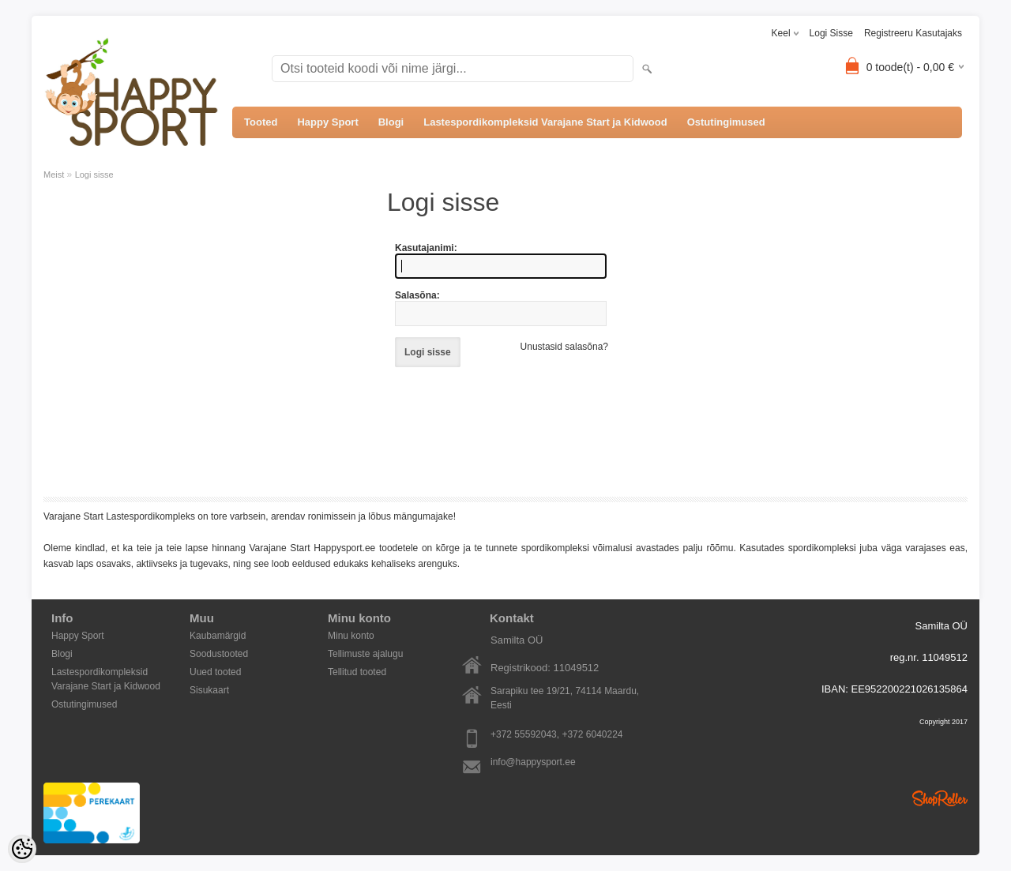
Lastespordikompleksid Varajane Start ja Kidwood (545, 122)
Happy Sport (327, 122)
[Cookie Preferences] (22, 849)
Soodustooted (219, 653)
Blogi (391, 122)
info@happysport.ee (533, 762)
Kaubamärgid (218, 635)
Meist (53, 174)
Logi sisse (831, 33)
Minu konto (351, 635)
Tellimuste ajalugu (365, 653)
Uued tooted (215, 672)
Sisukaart (209, 690)
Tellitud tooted (357, 672)
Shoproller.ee (940, 798)
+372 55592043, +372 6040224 (556, 734)
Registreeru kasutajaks (913, 33)
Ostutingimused (726, 122)
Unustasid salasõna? (564, 346)
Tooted (260, 122)
